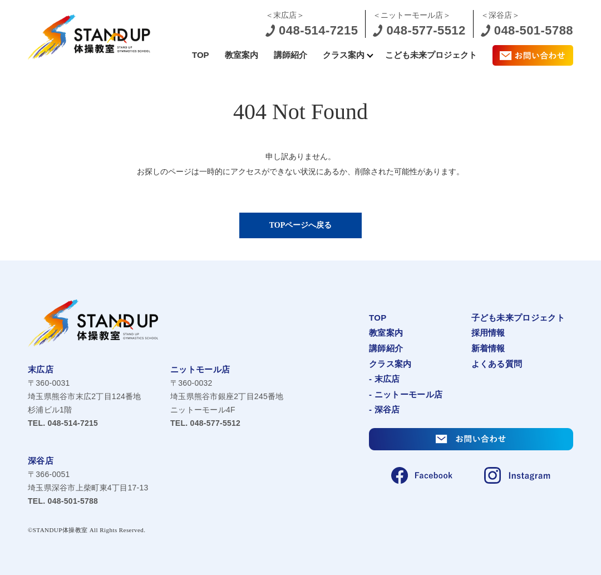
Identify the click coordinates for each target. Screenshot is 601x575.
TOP (200, 55)
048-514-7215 (63, 423)
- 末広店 (384, 379)
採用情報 (488, 332)
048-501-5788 (63, 501)
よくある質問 (497, 363)
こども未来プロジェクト (431, 55)
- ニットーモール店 (405, 394)
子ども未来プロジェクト (518, 317)
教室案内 (241, 55)
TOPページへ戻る (300, 225)
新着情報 (488, 348)
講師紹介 (290, 55)
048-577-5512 (205, 423)
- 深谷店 (384, 409)
